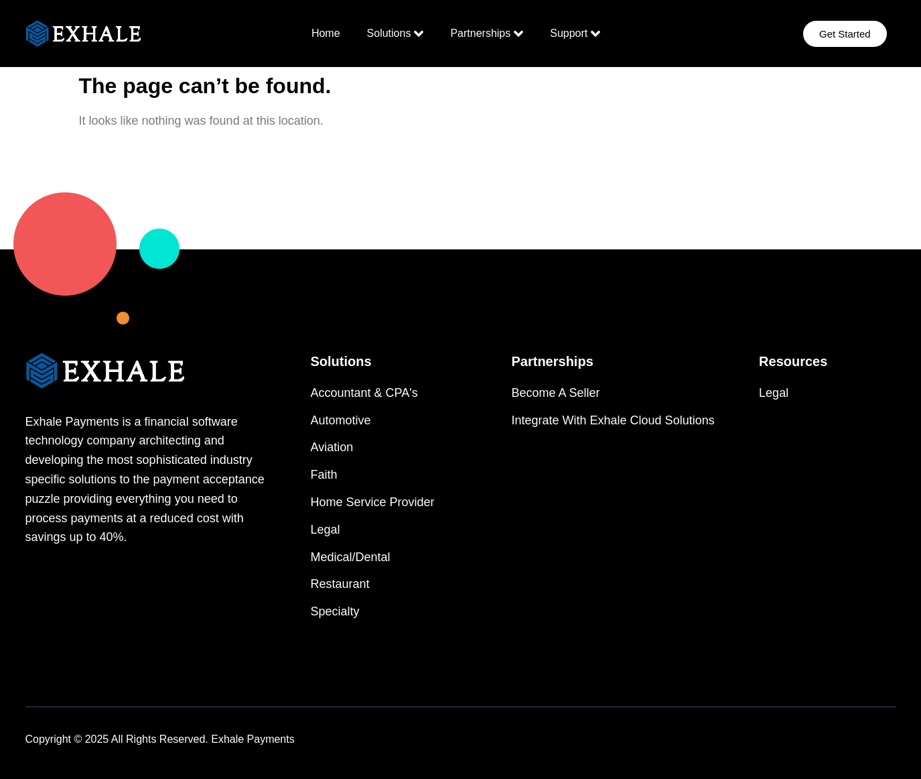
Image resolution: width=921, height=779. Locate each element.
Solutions (395, 33)
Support (575, 33)
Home (325, 33)
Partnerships (486, 33)
